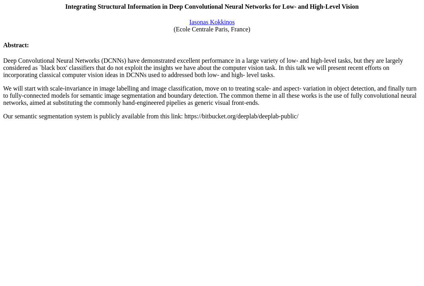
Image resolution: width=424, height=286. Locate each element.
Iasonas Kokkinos (211, 22)
